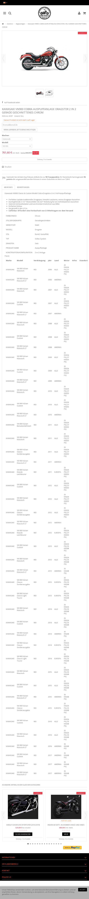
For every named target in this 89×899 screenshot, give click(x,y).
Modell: (5, 142)
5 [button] (37, 843)
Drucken (8, 167)
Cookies (27, 890)
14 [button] (58, 843)
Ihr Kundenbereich (10, 864)
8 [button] (44, 843)
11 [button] (51, 843)
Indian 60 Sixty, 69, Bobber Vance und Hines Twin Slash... (66, 826)
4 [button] (35, 843)
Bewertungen (23, 187)
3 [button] (32, 843)
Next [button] (85, 815)
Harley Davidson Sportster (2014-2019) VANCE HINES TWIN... (23, 826)
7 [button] (42, 843)
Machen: (6, 135)
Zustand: (17, 116)
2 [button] (30, 843)
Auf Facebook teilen (12, 102)
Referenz (5, 116)
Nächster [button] (85, 58)
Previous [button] (3, 815)
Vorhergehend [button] (3, 58)
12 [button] (53, 843)
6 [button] (39, 843)
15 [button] (61, 843)
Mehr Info (8, 187)
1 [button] (28, 843)
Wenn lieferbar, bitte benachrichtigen (20, 130)
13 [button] (56, 843)
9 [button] (46, 843)
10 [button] (49, 843)
